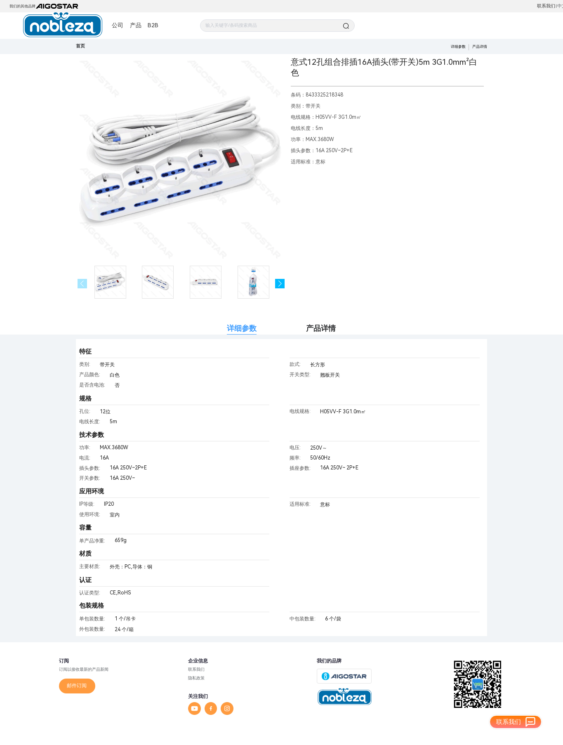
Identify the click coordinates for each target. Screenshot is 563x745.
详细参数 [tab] (242, 328)
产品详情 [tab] (321, 328)
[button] (280, 283)
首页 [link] (80, 46)
